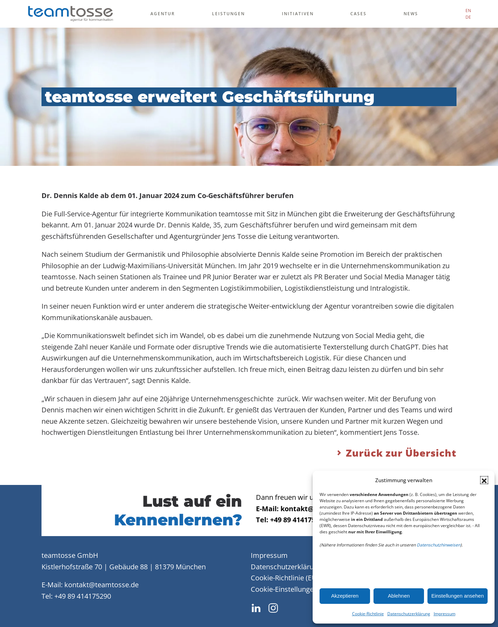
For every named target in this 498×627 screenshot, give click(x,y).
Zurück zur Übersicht (395, 452)
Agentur (162, 14)
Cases (358, 14)
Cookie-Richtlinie (368, 614)
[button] (484, 480)
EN (468, 10)
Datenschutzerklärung (408, 614)
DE (468, 17)
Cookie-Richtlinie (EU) (285, 577)
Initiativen (298, 14)
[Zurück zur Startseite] (70, 14)
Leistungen (228, 14)
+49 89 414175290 (82, 596)
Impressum (444, 614)
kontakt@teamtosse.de (101, 584)
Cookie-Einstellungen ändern (296, 589)
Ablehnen (398, 596)
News (411, 14)
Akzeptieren (344, 596)
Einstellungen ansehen (457, 596)
